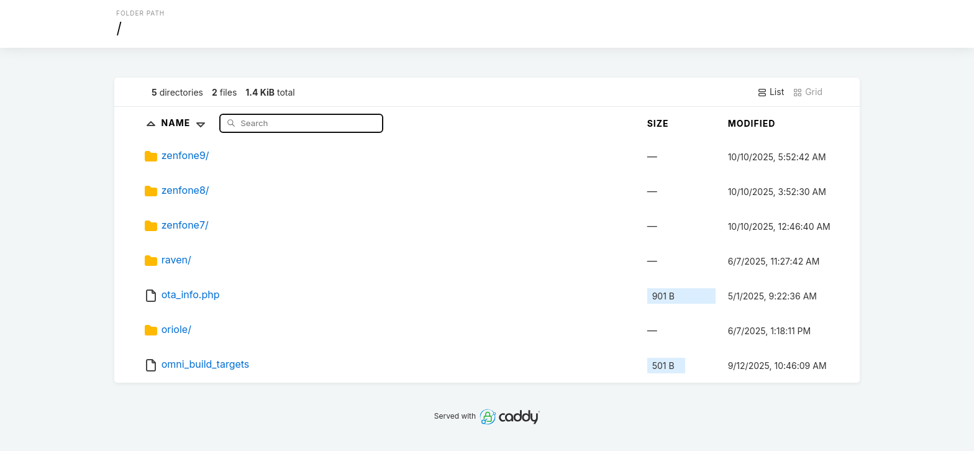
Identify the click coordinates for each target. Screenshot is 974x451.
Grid (807, 92)
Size (658, 123)
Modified (752, 123)
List (770, 92)
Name (186, 122)
